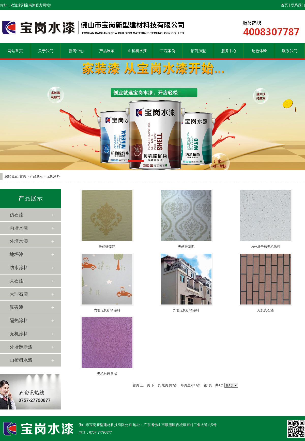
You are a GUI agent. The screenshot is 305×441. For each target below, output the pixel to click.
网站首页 (15, 51)
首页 (284, 5)
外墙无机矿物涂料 (186, 310)
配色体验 (259, 51)
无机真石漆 (265, 310)
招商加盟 (198, 51)
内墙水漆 (19, 228)
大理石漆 (19, 294)
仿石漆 (16, 214)
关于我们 (45, 51)
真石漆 (16, 280)
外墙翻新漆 (21, 346)
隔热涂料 (19, 320)
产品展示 (106, 51)
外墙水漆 (19, 241)
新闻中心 (76, 51)
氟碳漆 (16, 307)
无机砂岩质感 (107, 374)
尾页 (165, 385)
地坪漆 (16, 254)
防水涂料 (19, 267)
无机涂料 (19, 333)
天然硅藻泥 (107, 247)
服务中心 (228, 51)
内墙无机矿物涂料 (107, 310)
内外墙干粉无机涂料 (265, 247)
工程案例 (167, 51)
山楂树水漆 (137, 51)
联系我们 (298, 5)
